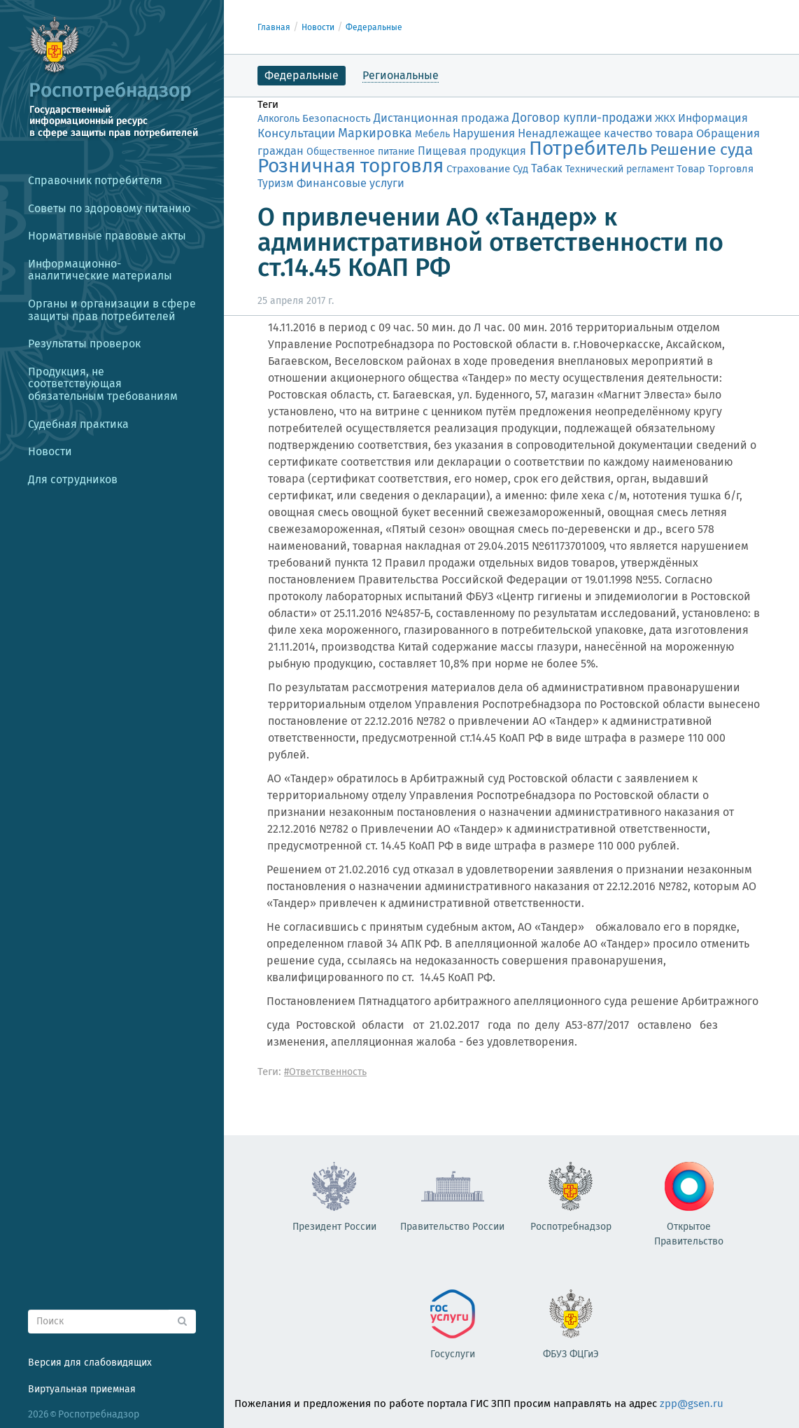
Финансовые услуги (350, 183)
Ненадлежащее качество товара (605, 133)
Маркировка (375, 133)
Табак (547, 168)
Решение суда (701, 149)
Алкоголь (278, 119)
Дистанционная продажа (441, 118)
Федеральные (374, 27)
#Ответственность (325, 1072)
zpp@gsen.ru (691, 1403)
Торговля (731, 168)
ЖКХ (665, 118)
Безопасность (336, 118)
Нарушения (484, 133)
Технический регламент (619, 169)
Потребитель (588, 148)
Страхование (478, 168)
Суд (520, 168)
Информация (713, 118)
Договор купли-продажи (582, 118)
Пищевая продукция (472, 151)
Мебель (432, 134)
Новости (318, 27)
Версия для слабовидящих (90, 1362)
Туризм (275, 183)
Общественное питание (360, 152)
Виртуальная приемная (82, 1389)
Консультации (296, 133)
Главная (273, 27)
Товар (691, 168)
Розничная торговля (350, 165)
